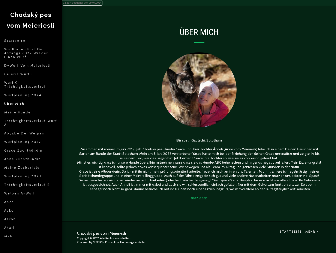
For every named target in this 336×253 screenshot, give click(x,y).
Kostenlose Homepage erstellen (125, 242)
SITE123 (98, 242)
